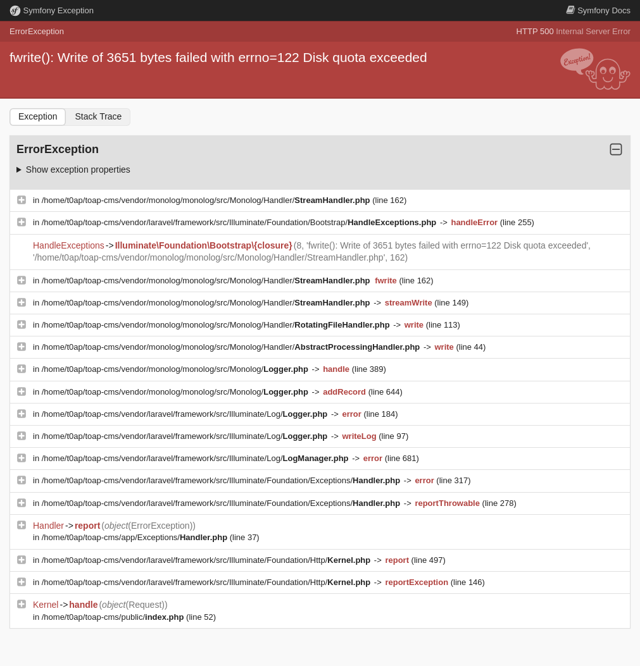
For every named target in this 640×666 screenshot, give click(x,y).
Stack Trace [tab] (98, 116)
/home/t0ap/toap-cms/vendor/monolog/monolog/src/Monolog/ (176, 369)
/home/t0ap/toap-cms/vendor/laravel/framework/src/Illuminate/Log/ (186, 414)
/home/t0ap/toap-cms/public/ (114, 617)
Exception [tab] (37, 116)
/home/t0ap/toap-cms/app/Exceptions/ (136, 537)
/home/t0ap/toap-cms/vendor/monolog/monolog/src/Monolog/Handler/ (207, 200)
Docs (598, 10)
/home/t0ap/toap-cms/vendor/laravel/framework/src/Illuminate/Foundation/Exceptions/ (222, 480)
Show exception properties (78, 169)
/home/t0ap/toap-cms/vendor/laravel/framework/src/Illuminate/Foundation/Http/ (207, 560)
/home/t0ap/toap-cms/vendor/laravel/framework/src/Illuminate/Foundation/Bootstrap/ (240, 222)
